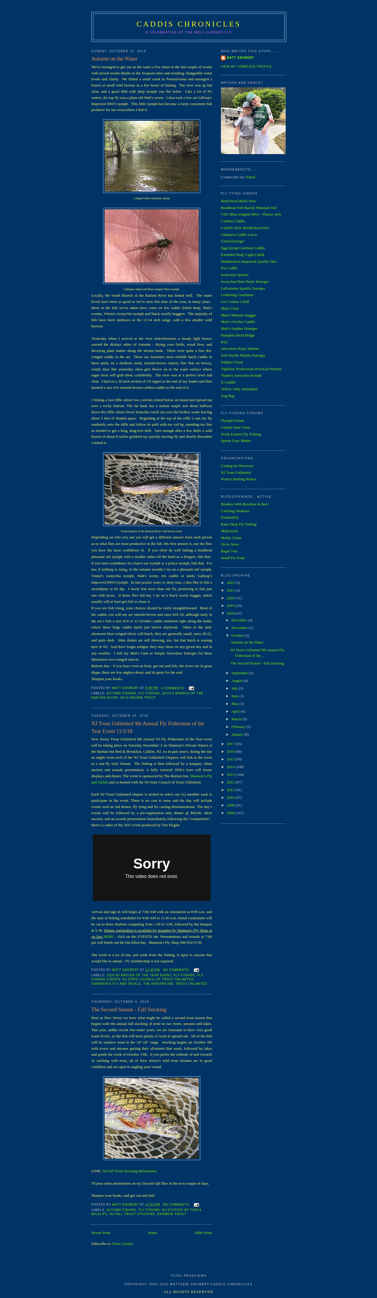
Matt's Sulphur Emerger (239, 328)
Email (250, 177)
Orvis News (230, 544)
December (240, 620)
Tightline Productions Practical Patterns (251, 369)
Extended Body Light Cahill (242, 254)
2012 (231, 782)
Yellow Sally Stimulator (239, 389)
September (240, 673)
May (235, 703)
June (235, 696)
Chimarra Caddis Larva (239, 234)
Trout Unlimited (191, 983)
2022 (231, 582)
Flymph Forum (232, 420)
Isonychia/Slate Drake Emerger (245, 281)
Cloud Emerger (232, 241)
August (238, 680)
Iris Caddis (229, 268)
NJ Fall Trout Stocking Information (129, 1171)
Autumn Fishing (121, 693)
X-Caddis (228, 382)
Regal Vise (229, 551)
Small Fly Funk (233, 558)
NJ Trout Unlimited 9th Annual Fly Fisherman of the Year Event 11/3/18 (147, 727)
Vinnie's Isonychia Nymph (241, 375)
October (238, 635)
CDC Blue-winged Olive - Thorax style (251, 214)
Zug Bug (227, 396)
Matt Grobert (240, 57)
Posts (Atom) (123, 1243)
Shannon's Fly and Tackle (116, 983)
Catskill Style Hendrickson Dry (245, 228)
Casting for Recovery (237, 465)
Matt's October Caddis (238, 321)
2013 (231, 774)
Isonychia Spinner (235, 274)
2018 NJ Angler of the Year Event (139, 975)
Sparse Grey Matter (236, 440)
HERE (109, 936)
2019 (231, 605)
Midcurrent (229, 531)
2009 (231, 805)
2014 (231, 767)
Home (152, 1232)
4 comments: (173, 688)
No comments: (177, 970)
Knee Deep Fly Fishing (239, 524)
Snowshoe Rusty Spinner (240, 348)
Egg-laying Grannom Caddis (243, 248)
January (238, 734)
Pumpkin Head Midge (238, 335)
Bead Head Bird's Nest (238, 201)
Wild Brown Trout (138, 697)
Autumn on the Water (114, 59)
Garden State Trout (235, 427)
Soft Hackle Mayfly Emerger (243, 355)
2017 (231, 744)
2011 (231, 790)
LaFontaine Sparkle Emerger (243, 288)
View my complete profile (246, 66)
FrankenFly (230, 517)
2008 (231, 813)
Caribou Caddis (233, 221)
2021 (231, 590)
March (237, 719)
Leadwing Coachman (237, 295)
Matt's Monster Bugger (238, 315)
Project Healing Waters (238, 479)
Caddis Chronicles (189, 24)
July (235, 688)
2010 (231, 797)
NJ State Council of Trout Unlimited (158, 979)
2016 (231, 751)
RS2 (224, 342)
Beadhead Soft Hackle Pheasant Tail (249, 207)
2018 (231, 613)
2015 (231, 759)
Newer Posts (100, 1232)
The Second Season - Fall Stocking (128, 1010)
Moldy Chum (231, 537)
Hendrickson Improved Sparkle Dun (249, 261)
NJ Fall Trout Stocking (132, 1214)
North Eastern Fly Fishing (241, 434)
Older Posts (203, 1232)
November (240, 628)
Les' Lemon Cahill (235, 301)
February (239, 726)
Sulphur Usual (232, 362)
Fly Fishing (149, 693)
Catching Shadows (235, 511)
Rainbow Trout (171, 1214)
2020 (231, 598)
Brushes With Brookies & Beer (245, 504)
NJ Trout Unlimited (236, 472)
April (236, 711)
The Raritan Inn (158, 983)
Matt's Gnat (230, 308)
